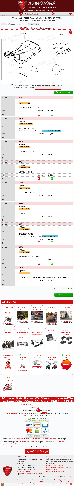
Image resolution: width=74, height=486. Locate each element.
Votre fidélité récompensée (10, 447)
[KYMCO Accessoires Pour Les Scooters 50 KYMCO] (37, 317)
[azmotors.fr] (28, 14)
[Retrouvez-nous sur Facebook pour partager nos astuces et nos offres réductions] (27, 451)
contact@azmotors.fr (23, 471)
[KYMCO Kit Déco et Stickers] (37, 364)
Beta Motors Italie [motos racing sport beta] (51, 480)
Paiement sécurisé (37, 407)
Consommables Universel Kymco (7, 310)
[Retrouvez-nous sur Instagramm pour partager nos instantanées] (42, 451)
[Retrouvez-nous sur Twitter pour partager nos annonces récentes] (32, 451)
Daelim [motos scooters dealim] (63, 482)
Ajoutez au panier (64, 92)
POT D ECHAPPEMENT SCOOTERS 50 (37, 332)
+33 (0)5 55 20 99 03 (30, 463)
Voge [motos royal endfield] (19, 482)
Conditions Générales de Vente (56, 471)
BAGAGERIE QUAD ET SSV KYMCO (66, 332)
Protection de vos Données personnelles (44, 439)
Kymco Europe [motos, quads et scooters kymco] (64, 480)
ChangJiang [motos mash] (27, 482)
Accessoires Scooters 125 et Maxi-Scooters (51, 310)
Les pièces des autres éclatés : (24, 88)
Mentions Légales (52, 469)
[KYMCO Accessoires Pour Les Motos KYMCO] (66, 317)
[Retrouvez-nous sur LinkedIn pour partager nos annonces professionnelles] (46, 451)
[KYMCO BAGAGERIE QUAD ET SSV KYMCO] (66, 340)
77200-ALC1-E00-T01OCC (51, 131)
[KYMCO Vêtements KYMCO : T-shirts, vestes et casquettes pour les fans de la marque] (8, 365)
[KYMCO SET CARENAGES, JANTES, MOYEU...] (66, 364)
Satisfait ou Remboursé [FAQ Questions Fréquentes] (15, 439)
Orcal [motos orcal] (57, 482)
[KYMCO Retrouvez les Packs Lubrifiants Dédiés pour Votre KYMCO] (8, 344)
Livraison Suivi (27, 415)
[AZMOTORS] (8, 387)
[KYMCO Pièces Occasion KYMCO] (22, 367)
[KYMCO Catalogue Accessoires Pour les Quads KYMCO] (22, 317)
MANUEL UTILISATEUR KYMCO (51, 357)
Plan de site (67, 477)
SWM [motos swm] (51, 482)
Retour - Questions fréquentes (56, 465)
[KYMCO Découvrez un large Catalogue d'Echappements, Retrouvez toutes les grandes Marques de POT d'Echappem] (37, 342)
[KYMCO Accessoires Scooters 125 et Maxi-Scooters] (51, 319)
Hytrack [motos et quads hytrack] (35, 482)
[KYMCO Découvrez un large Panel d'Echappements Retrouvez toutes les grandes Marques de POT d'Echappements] (22, 344)
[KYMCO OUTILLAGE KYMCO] (51, 338)
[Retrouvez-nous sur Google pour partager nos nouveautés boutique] (37, 451)
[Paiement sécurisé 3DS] (37, 427)
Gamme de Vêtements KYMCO (7, 357)
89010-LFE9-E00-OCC (50, 236)
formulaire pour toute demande (31, 474)
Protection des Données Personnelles (58, 467)
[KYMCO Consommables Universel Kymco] (8, 319)
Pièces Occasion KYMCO (22, 357)
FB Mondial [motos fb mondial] (44, 482)
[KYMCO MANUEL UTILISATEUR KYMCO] (51, 365)
